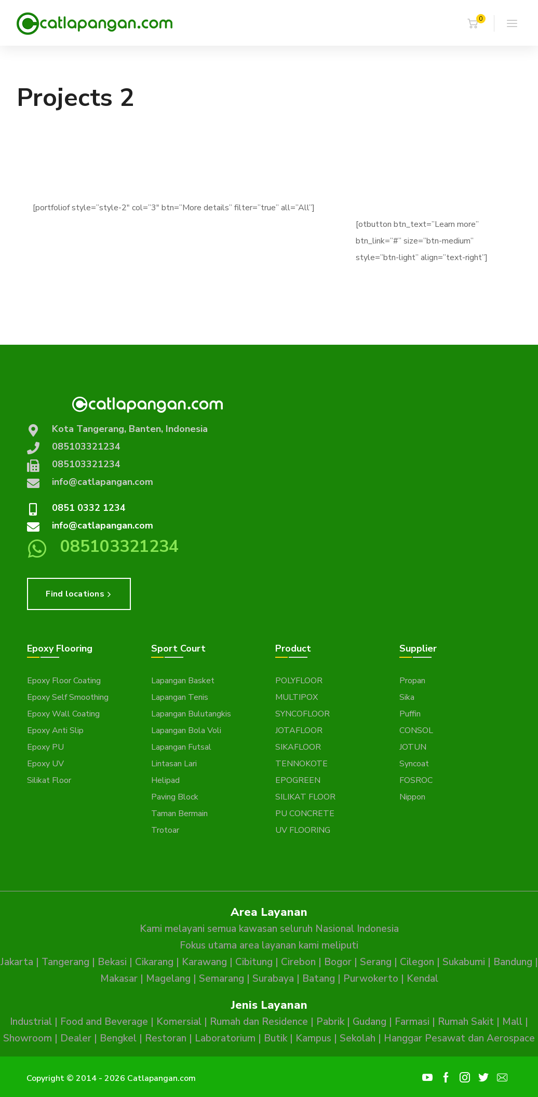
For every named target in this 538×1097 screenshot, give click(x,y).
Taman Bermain (179, 813)
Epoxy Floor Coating (64, 680)
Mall (512, 1021)
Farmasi (412, 1021)
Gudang (369, 1021)
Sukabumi (463, 962)
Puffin (410, 714)
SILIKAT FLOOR (305, 797)
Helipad (165, 780)
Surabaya (273, 978)
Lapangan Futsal (181, 747)
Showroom (27, 1038)
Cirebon (298, 962)
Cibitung (254, 962)
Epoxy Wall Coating (63, 714)
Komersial (178, 1021)
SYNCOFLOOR (302, 714)
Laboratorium (225, 1038)
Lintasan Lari (174, 763)
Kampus (313, 1038)
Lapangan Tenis (179, 697)
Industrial (31, 1021)
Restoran (165, 1038)
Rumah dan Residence (259, 1021)
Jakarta (17, 962)
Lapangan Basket (182, 680)
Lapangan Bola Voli (186, 730)
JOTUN (412, 747)
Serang (376, 962)
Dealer (75, 1038)
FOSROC (416, 780)
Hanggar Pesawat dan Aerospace (459, 1038)
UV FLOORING (302, 830)
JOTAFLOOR (298, 730)
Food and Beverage (104, 1021)
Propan (412, 680)
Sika (406, 697)
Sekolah (357, 1038)
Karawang (204, 962)
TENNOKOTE (301, 763)
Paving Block (174, 797)
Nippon (412, 797)
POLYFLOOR (298, 680)
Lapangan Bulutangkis (191, 714)
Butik (275, 1038)
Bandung (512, 962)
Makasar (119, 978)
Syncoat (414, 763)
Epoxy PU (45, 747)
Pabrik (330, 1021)
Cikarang (154, 962)
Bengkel (118, 1038)
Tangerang (65, 962)
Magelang (168, 978)
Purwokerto (370, 978)
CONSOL (416, 730)
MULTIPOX (296, 697)
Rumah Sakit (466, 1021)
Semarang (221, 978)
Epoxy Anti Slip (55, 730)
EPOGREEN (297, 780)
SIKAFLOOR (298, 747)
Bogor (338, 962)
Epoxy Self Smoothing (68, 697)
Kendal (422, 978)
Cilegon (417, 962)
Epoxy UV (45, 763)
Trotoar (165, 830)
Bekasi (112, 962)
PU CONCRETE (304, 813)
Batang (318, 978)
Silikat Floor (49, 780)
